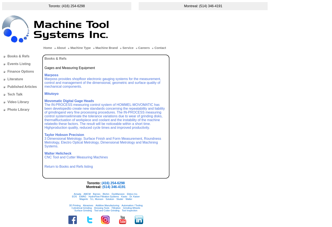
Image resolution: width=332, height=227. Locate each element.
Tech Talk (14, 94)
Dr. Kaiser (135, 196)
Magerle (83, 199)
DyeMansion (118, 194)
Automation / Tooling (132, 205)
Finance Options (20, 71)
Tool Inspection (129, 210)
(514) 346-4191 (210, 6)
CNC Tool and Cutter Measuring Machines (76, 155)
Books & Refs (18, 56)
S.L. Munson (96, 199)
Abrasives (88, 205)
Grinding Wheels (131, 208)
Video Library (18, 102)
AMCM (87, 194)
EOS (74, 196)
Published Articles (22, 87)
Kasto (124, 196)
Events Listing (18, 64)
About (61, 48)
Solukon (110, 199)
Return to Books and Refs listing (68, 166)
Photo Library (18, 109)
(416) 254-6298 (73, 6)
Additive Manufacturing (107, 205)
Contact (160, 48)
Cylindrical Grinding (82, 208)
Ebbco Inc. (132, 194)
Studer (119, 199)
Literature (15, 79)
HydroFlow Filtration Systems (104, 196)
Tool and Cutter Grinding (106, 210)
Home (47, 48)
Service (127, 48)
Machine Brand (106, 48)
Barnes (96, 194)
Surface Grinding (83, 210)
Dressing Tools (101, 208)
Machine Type (80, 48)
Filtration (116, 208)
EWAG (82, 196)
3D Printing (74, 205)
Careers (144, 48)
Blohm (106, 194)
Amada (77, 194)
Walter (129, 199)
